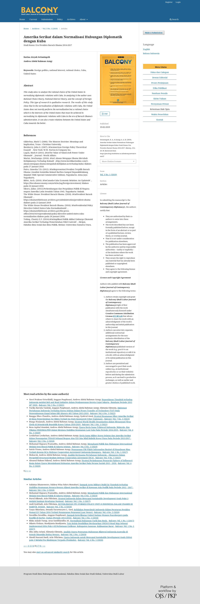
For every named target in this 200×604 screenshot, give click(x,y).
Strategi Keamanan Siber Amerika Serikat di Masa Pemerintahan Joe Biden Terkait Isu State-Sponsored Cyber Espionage (81, 417)
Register (168, 2)
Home (22, 19)
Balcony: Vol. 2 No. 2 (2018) (41, 441)
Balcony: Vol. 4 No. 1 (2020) (90, 540)
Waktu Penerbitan (159, 114)
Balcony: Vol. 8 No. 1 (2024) (84, 446)
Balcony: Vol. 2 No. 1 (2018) (85, 518)
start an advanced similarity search (52, 552)
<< (25, 546)
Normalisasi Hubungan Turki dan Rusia (89, 520)
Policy (60, 19)
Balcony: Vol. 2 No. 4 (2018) (59, 506)
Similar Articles (32, 479)
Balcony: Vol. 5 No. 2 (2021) (51, 405)
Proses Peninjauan (159, 82)
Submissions (47, 19)
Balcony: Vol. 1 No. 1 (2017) (115, 452)
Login (178, 2)
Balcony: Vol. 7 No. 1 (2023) (117, 419)
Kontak (159, 119)
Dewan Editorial (159, 77)
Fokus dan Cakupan (160, 72)
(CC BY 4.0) (117, 316)
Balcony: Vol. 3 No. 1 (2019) (73, 534)
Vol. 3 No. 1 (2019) (50, 28)
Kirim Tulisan (159, 98)
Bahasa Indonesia (151, 53)
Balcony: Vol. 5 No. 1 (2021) (94, 424)
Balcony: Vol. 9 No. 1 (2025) (108, 457)
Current (33, 19)
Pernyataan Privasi (160, 104)
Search (174, 19)
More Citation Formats (111, 161)
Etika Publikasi (160, 88)
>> (30, 470)
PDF (106, 114)
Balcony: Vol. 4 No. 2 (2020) (106, 512)
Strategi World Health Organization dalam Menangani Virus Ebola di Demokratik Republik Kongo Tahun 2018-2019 (80, 423)
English (146, 49)
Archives (71, 19)
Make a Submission (153, 32)
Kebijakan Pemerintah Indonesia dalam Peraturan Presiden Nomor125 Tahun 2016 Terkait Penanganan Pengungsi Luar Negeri (79, 511)
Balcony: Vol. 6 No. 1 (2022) (102, 413)
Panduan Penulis (160, 93)
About (83, 19)
